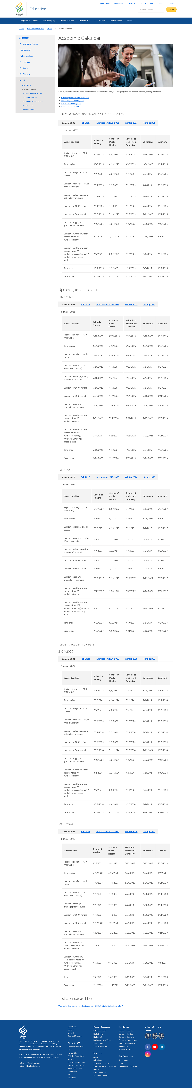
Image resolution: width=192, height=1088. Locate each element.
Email (121, 1063)
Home (21, 28)
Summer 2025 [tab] (68, 122)
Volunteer (71, 1078)
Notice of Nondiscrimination (29, 1066)
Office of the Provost (30, 97)
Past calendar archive (70, 106)
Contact (173, 3)
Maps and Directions (75, 1047)
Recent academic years (71, 103)
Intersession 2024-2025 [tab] (107, 658)
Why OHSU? (27, 85)
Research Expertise (101, 1076)
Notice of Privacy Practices (29, 1063)
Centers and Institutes (102, 1063)
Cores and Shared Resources (104, 1066)
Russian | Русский (75, 1036)
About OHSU (74, 1043)
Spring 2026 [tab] (149, 122)
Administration (99, 1060)
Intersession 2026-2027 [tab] (107, 304)
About (129, 20)
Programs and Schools (29, 20)
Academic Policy (28, 110)
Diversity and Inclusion (76, 1062)
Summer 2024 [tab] (68, 658)
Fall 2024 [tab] (85, 658)
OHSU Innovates (100, 1072)
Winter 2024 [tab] (131, 831)
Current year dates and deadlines (75, 97)
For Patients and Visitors (103, 1040)
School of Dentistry (126, 1037)
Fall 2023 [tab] (85, 831)
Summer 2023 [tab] (68, 831)
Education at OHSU (35, 28)
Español (71, 1033)
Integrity (71, 1059)
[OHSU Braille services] (148, 1038)
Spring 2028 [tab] (149, 477)
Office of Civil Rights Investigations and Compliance (76, 1068)
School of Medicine (126, 1031)
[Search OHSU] (151, 9)
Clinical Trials (98, 1043)
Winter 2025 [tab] (131, 658)
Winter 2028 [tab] (131, 477)
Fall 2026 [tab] (85, 304)
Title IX (71, 1075)
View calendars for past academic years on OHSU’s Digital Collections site (89, 1006)
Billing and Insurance (101, 1031)
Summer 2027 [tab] (68, 477)
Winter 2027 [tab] (131, 304)
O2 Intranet (123, 1060)
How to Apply (49, 20)
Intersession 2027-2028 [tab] (107, 477)
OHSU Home (105, 3)
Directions (162, 3)
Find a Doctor (119, 3)
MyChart (132, 3)
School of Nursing (126, 1034)
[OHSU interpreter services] (161, 1038)
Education (37, 8)
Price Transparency (100, 1046)
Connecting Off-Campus (128, 1066)
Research (97, 1053)
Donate (143, 3)
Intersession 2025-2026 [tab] (107, 122)
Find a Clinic (97, 1037)
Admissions (123, 1046)
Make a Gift (72, 1053)
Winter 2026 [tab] (131, 122)
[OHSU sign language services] (155, 1038)
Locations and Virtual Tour (32, 93)
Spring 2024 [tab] (149, 831)
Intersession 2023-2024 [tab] (107, 831)
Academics (124, 1027)
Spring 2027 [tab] (149, 304)
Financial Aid (84, 20)
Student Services (125, 1049)
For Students (99, 20)
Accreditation (27, 105)
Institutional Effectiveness (32, 101)
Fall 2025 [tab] (85, 122)
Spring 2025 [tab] (149, 658)
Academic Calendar (29, 89)
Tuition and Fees (67, 20)
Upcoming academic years (72, 100)
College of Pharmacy (127, 1043)
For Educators (116, 20)
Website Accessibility (76, 1056)
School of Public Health (128, 1040)
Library (96, 1069)
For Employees (126, 1056)
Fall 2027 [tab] (85, 477)
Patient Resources (101, 1027)
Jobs (152, 3)
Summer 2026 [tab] (68, 304)
